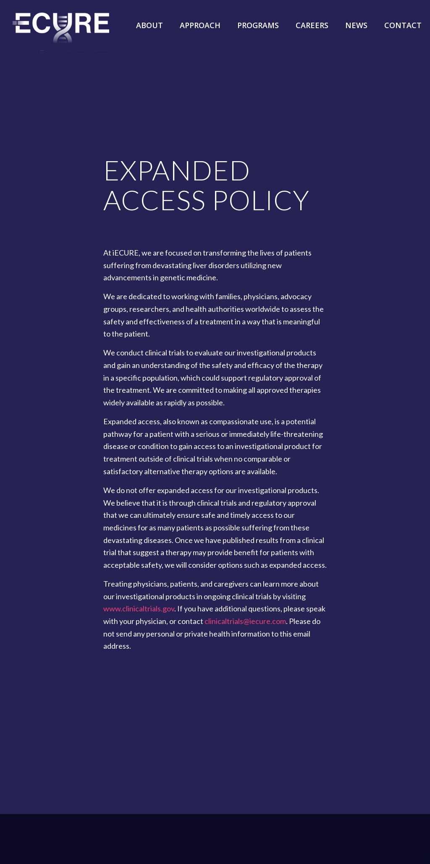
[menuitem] (149, 19)
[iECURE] (61, 38)
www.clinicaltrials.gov (138, 608)
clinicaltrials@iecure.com (245, 621)
